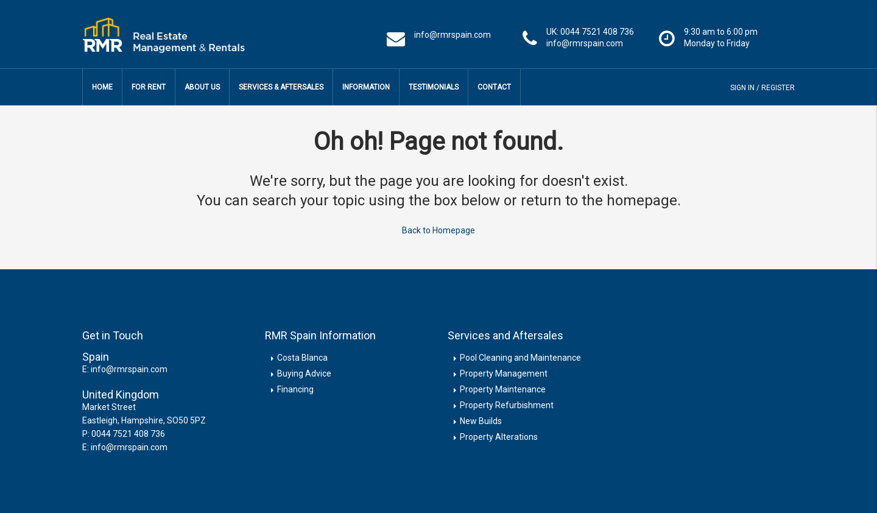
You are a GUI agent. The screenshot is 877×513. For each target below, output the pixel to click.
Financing (295, 387)
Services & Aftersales (281, 87)
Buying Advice (304, 372)
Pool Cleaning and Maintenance (520, 356)
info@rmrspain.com (129, 367)
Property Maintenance (503, 387)
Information (366, 87)
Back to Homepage (438, 229)
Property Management (504, 372)
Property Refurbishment (507, 403)
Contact (494, 87)
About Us (202, 87)
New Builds (481, 419)
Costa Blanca (302, 356)
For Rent (149, 87)
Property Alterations (499, 435)
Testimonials (434, 87)
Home (102, 87)
